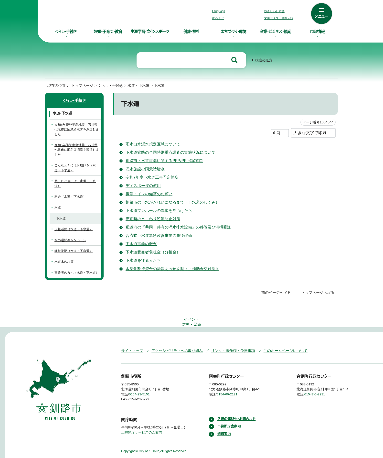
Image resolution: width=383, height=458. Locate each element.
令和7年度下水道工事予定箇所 (153, 177)
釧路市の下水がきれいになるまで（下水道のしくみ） (170, 202)
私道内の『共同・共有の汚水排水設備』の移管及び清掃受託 (175, 227)
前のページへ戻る (277, 287)
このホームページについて (276, 331)
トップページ (80, 85)
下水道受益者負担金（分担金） (151, 251)
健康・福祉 (191, 31)
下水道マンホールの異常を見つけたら (158, 210)
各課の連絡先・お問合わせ (237, 399)
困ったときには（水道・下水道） (75, 180)
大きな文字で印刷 (310, 132)
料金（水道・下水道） (67, 191)
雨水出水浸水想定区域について (153, 143)
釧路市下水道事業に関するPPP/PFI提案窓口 (166, 160)
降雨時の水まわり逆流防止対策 (153, 218)
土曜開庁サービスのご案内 (141, 412)
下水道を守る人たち (143, 260)
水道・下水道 (135, 85)
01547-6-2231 (318, 374)
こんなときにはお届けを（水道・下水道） (76, 167)
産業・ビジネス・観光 (275, 31)
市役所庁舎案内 (229, 406)
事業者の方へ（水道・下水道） (74, 267)
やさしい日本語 (274, 11)
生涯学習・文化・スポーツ (149, 31)
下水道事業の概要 (141, 243)
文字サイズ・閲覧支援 (278, 18)
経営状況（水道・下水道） (70, 245)
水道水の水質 (64, 256)
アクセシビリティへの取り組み (173, 331)
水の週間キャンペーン (69, 234)
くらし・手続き (66, 31)
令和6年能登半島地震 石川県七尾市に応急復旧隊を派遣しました (77, 149)
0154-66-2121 (230, 374)
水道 (57, 202)
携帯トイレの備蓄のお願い (148, 193)
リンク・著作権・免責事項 (226, 331)
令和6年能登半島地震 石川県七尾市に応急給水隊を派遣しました (77, 129)
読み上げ (218, 18)
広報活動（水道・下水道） (70, 224)
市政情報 (317, 31)
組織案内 (224, 414)
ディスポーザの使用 (143, 185)
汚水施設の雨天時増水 (145, 168)
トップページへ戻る (318, 287)
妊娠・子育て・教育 (108, 31)
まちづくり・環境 (233, 31)
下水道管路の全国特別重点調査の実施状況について (170, 152)
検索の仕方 (263, 60)
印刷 (276, 132)
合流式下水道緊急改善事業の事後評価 (159, 235)
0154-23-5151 (143, 374)
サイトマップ (131, 331)
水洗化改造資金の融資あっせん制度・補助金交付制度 (171, 268)
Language (220, 11)
